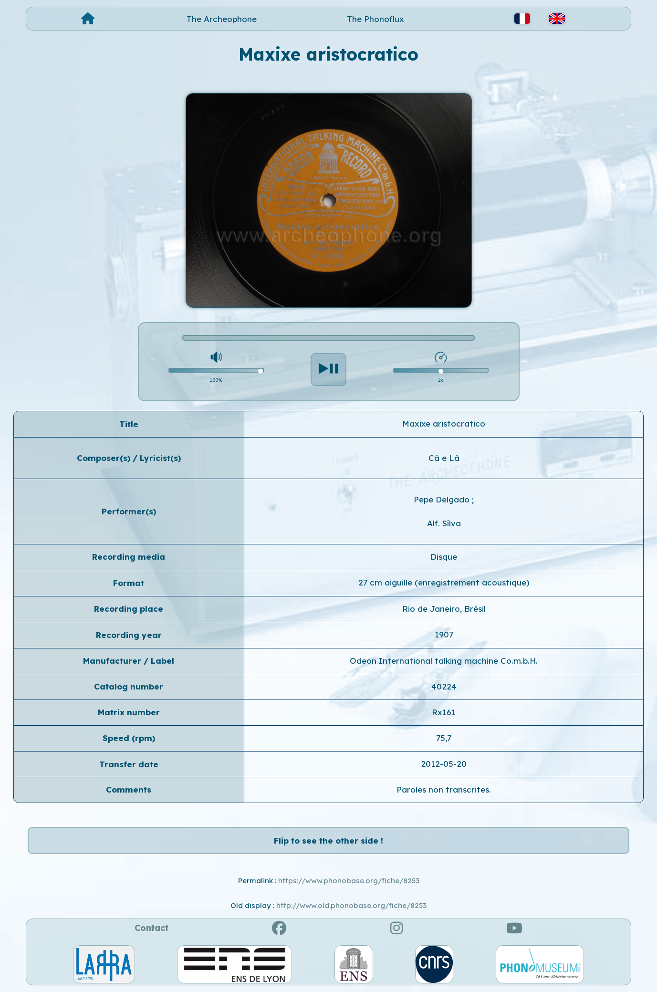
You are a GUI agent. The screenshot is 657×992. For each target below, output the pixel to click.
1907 (444, 634)
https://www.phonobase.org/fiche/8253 (348, 880)
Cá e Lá (443, 458)
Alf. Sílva (444, 523)
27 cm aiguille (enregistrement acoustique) (443, 582)
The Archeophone (222, 19)
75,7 (443, 738)
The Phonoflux (375, 19)
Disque (443, 557)
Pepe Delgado (443, 499)
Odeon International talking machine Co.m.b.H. (444, 661)
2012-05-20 (444, 764)
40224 (444, 686)
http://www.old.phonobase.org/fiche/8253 (351, 905)
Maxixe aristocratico (443, 423)
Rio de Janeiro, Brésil (444, 609)
